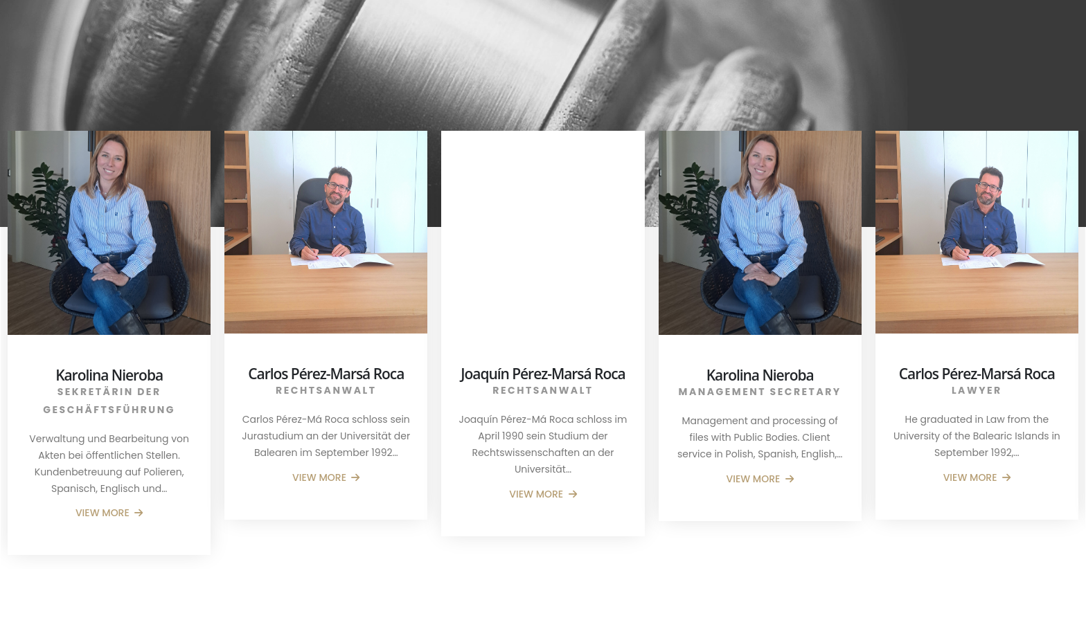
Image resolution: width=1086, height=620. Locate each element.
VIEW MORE (109, 513)
